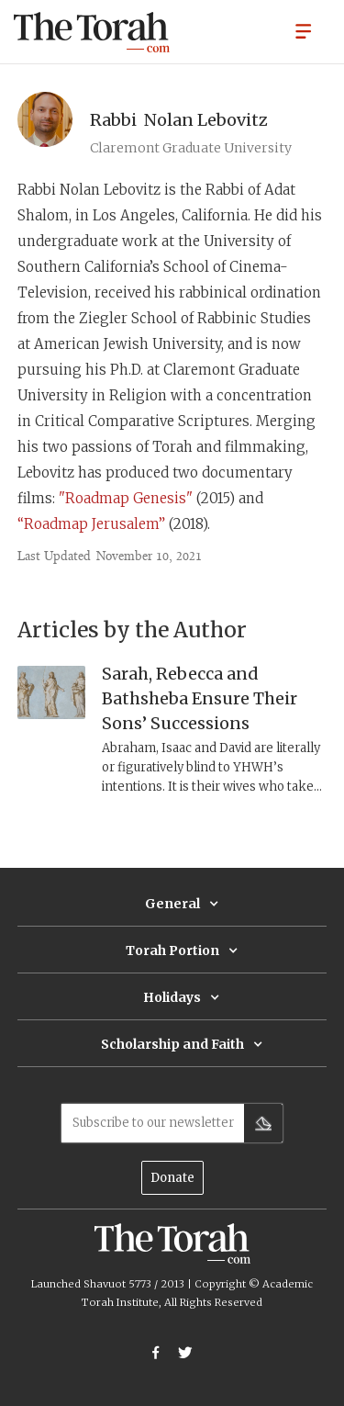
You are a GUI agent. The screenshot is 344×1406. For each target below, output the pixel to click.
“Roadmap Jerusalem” (91, 524)
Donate (172, 1178)
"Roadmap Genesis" (126, 498)
